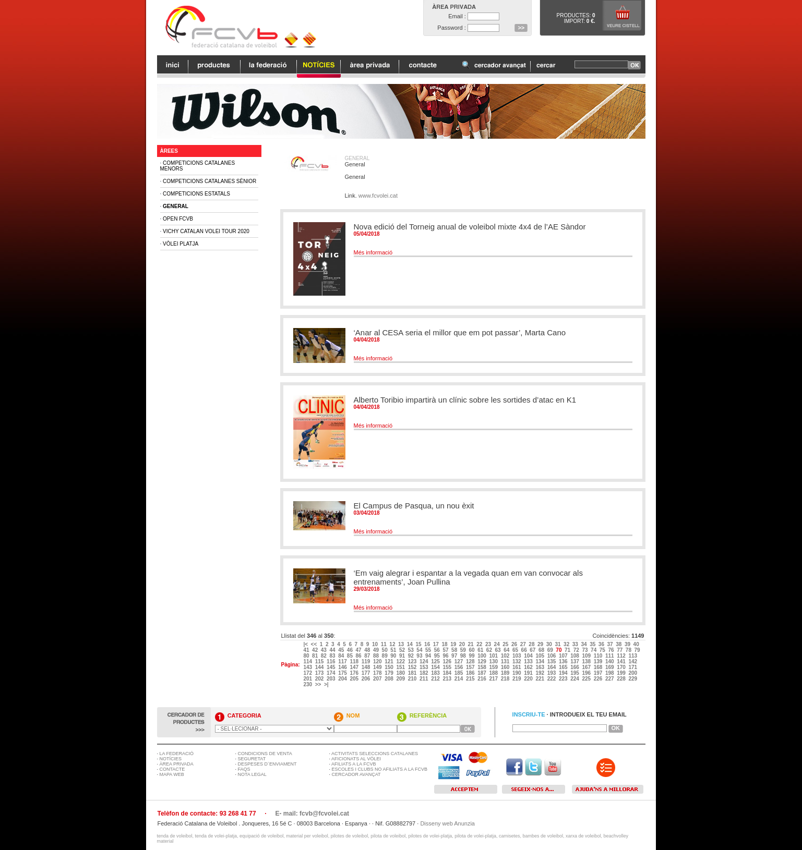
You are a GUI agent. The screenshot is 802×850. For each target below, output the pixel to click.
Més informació (373, 252)
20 (462, 644)
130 (494, 661)
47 (359, 650)
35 (593, 644)
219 (517, 679)
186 (471, 673)
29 (541, 644)
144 (320, 667)
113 (633, 656)
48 (368, 650)
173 (320, 673)
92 (411, 656)
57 (446, 650)
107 (564, 656)
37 (611, 644)
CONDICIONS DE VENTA (265, 753)
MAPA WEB (172, 774)
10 (375, 644)
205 (355, 679)
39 (628, 644)
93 (420, 656)
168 (599, 667)
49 (376, 650)
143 (308, 667)
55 (429, 650)
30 (550, 644)
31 (558, 644)
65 (516, 650)
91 (402, 656)
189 (506, 673)
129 (482, 661)
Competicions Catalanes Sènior (209, 181)
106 (552, 656)
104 (529, 656)
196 (587, 673)
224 (575, 679)
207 (378, 679)
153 (424, 667)
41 (306, 650)
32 (567, 644)
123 (413, 661)
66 (525, 650)
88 (376, 656)
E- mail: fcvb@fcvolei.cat (312, 813)
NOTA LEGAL (252, 774)
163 (540, 667)
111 (610, 656)
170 (622, 667)
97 (455, 656)
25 (506, 644)
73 (585, 650)
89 (385, 656)
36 (602, 644)
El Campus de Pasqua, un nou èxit (414, 505)
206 (367, 679)
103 (517, 656)
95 (437, 656)
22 (480, 644)
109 (587, 656)
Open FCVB (178, 219)
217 (494, 679)
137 (575, 661)
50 (385, 650)
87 (368, 656)
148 (367, 667)
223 (564, 679)
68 (542, 650)
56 (437, 650)
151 (401, 667)
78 (629, 650)
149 (378, 667)
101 (494, 656)
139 (599, 661)
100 (482, 656)
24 (497, 644)
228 (622, 679)
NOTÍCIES (171, 758)
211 (424, 679)
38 (619, 644)
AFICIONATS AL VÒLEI (356, 758)
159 (494, 667)
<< (314, 644)
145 (332, 667)
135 (552, 661)
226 (599, 679)
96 (446, 656)
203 (332, 679)
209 (401, 679)
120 (378, 661)
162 (529, 667)
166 (575, 667)
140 (610, 661)
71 (568, 650)
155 (447, 667)
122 (401, 661)
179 (389, 673)
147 (355, 667)
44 (333, 650)
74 (594, 650)
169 (610, 667)
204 (343, 679)
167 (587, 667)
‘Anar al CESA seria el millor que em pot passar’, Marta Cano (460, 332)
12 (393, 644)
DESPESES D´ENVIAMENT (267, 764)
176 (355, 673)
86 (359, 656)
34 (584, 644)
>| (327, 684)
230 (308, 684)
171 (633, 667)
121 (389, 661)
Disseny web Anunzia (447, 823)
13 (401, 644)
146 (343, 667)
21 (471, 644)
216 (482, 679)
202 (320, 679)
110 (599, 656)
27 (524, 644)
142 (633, 661)
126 (447, 661)
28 (532, 644)
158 (482, 667)
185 (459, 673)
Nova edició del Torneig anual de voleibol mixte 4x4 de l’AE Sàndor (470, 226)
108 (575, 656)
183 (436, 673)
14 (410, 644)
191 (529, 673)
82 (324, 656)
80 (306, 656)
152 (413, 667)
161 (517, 667)
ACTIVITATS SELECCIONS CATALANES (374, 753)
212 (436, 679)
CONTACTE (172, 769)
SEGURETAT (252, 758)
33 (576, 644)
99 (472, 656)
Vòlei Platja (180, 244)
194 (564, 673)
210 (413, 679)
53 (411, 650)
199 (622, 673)
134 (540, 661)
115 (320, 661)
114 (308, 661)
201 (308, 679)
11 (384, 644)
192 (540, 673)
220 (529, 679)
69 (551, 650)
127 (459, 661)
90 (394, 656)
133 (529, 661)
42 (315, 650)
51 (394, 650)
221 (540, 679)
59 (464, 650)
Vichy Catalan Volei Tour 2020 (206, 231)
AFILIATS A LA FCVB (353, 764)
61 (481, 650)
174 (332, 673)
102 (506, 656)
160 (506, 667)
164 (552, 667)
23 (489, 644)
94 (429, 656)
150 (389, 667)
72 (577, 650)
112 (622, 656)
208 (389, 679)
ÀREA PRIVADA (177, 764)
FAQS (244, 769)
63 (498, 650)
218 (506, 679)
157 (471, 667)
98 (464, 656)
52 (402, 650)
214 (459, 679)
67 (533, 650)
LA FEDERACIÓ (177, 753)
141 (622, 661)
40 (637, 644)
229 (633, 679)
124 (424, 661)
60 (472, 650)
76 (611, 650)
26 (515, 644)
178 (378, 673)
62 (490, 650)
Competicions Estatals (196, 194)
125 (436, 661)
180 (401, 673)
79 (638, 650)
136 (564, 661)
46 (350, 650)
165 (564, 667)
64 (507, 650)
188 (494, 673)
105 (540, 656)
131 (506, 661)
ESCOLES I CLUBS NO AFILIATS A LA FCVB (379, 769)
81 (315, 656)
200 (633, 673)
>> (318, 684)
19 (454, 644)
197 (599, 673)
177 (367, 673)
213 (447, 679)
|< (306, 644)
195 (575, 673)
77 (620, 650)
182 (424, 673)
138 (587, 661)
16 (428, 644)
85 (350, 656)
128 (471, 661)
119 (367, 661)
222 (552, 679)
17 (436, 644)
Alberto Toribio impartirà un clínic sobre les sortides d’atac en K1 (465, 399)
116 (332, 661)
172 (308, 673)
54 (420, 650)
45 (341, 650)
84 (341, 656)
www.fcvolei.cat (378, 195)
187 (482, 673)
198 (610, 673)
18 (445, 644)
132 (517, 661)
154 (436, 667)
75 (603, 650)
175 (343, 673)
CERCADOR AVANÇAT (356, 774)
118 (355, 661)
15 (419, 644)
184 (447, 673)
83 (333, 656)
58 (455, 650)
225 (587, 679)
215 (471, 679)
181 (413, 673)
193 (552, 673)
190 (517, 673)
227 (610, 679)
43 (324, 650)
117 (343, 661)
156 (459, 667)
